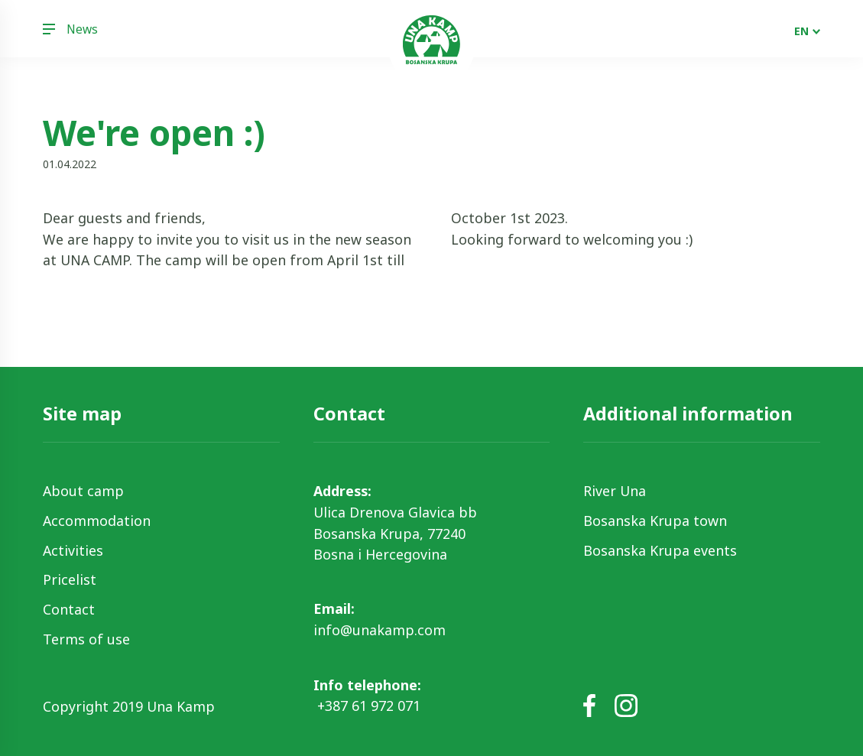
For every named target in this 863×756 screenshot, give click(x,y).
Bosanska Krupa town (655, 520)
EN (801, 31)
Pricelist (69, 579)
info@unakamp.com (379, 630)
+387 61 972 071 (366, 705)
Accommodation (97, 520)
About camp (83, 491)
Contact (69, 609)
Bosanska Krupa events (660, 550)
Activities (73, 550)
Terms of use (86, 639)
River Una (614, 491)
